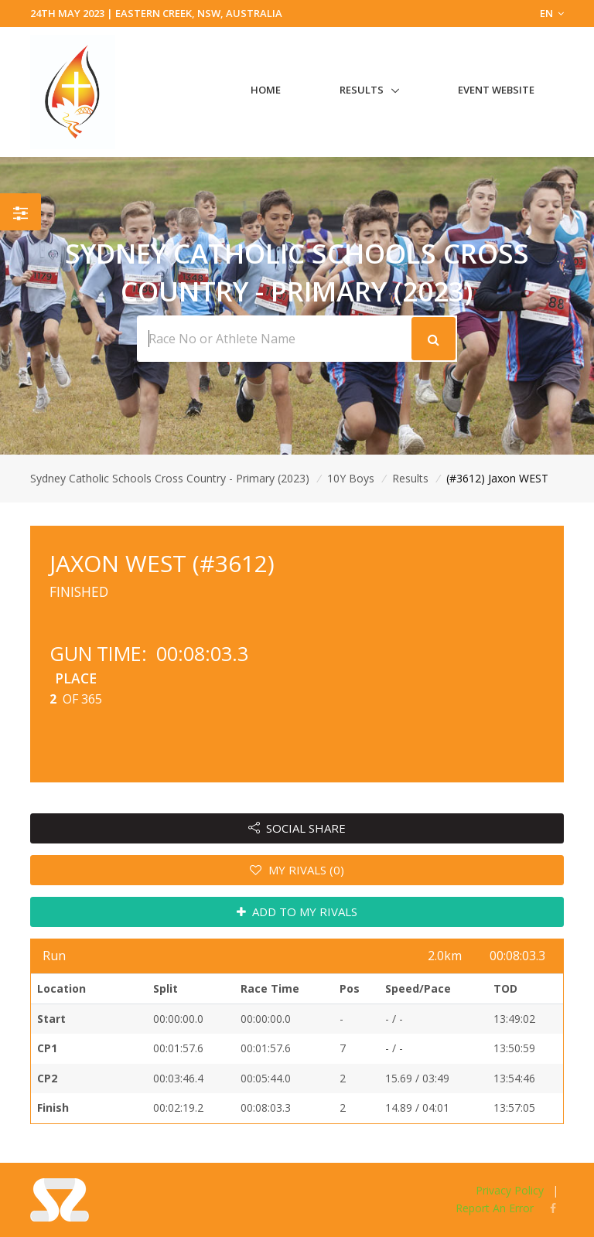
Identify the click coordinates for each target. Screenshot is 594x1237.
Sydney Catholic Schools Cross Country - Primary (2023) (169, 478)
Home (266, 90)
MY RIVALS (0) (297, 869)
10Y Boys (350, 478)
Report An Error (495, 1208)
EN (552, 13)
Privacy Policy (510, 1190)
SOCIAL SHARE (297, 828)
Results (362, 90)
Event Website (496, 90)
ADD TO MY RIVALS (297, 911)
